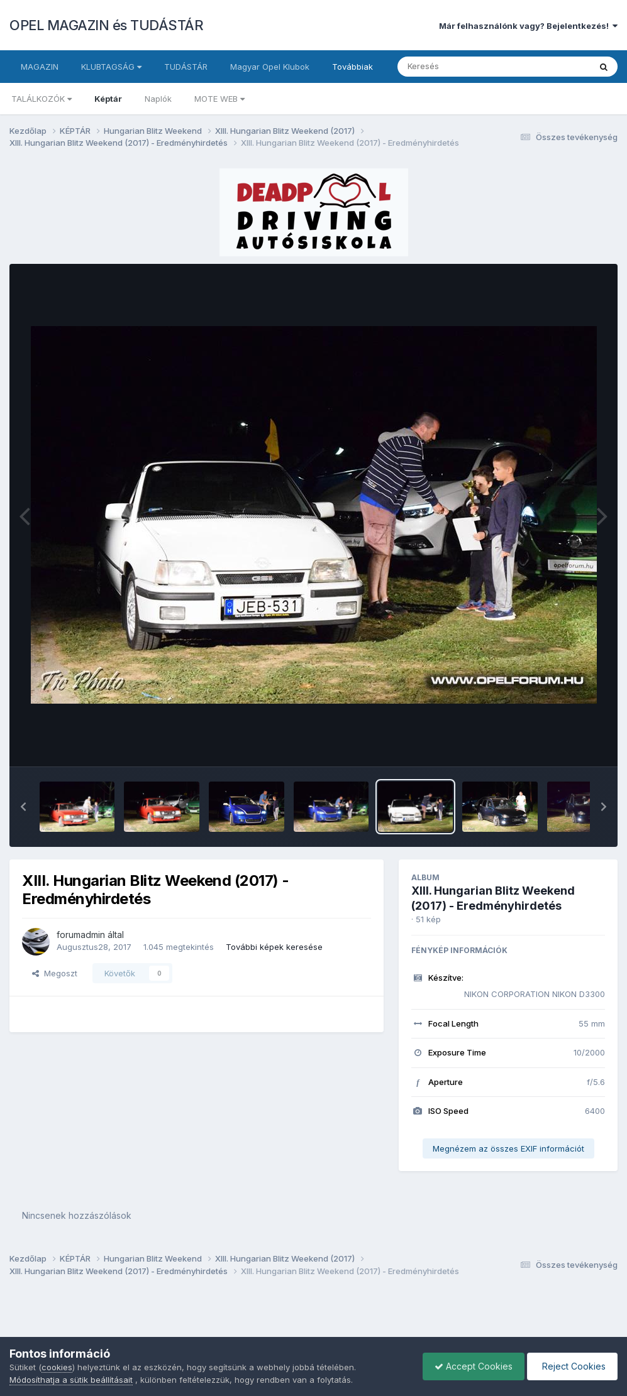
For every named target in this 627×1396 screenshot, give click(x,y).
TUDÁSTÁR (186, 67)
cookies (57, 1367)
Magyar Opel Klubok (269, 67)
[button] (23, 807)
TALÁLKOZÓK (41, 99)
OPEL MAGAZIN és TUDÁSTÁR (106, 25)
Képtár (108, 99)
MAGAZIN (39, 67)
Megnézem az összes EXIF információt (508, 1148)
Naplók (158, 99)
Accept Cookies (470, 1366)
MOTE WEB (219, 99)
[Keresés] (459, 67)
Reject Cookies (571, 1366)
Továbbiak (352, 67)
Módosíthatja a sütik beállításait (71, 1380)
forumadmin (81, 934)
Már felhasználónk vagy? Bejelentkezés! (528, 26)
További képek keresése (274, 947)
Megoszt (54, 973)
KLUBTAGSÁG (111, 67)
